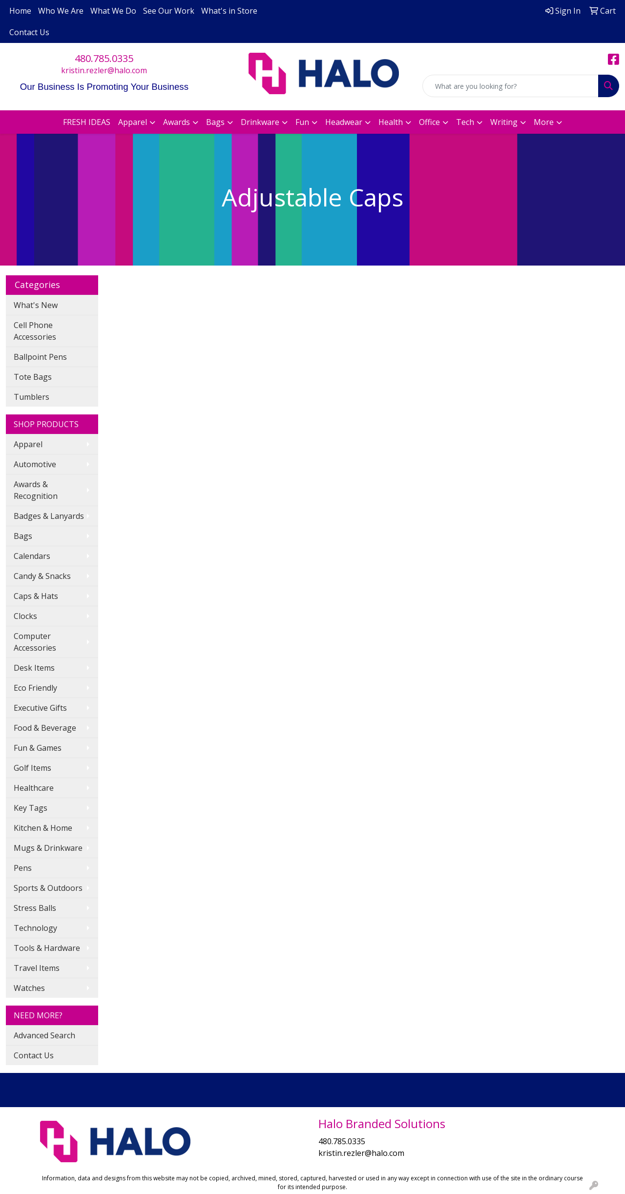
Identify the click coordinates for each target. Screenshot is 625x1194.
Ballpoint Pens (40, 356)
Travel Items (37, 968)
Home (20, 10)
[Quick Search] (510, 86)
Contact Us (29, 32)
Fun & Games (38, 747)
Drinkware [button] (260, 122)
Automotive (35, 464)
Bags (23, 536)
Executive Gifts (40, 707)
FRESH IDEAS (86, 122)
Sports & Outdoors (48, 888)
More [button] (544, 122)
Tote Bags (33, 376)
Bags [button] (215, 122)
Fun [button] (302, 122)
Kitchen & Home (43, 828)
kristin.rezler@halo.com (104, 70)
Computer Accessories (35, 642)
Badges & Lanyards (49, 516)
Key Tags (30, 808)
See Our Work (168, 10)
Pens (23, 868)
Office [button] (429, 122)
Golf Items (32, 767)
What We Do (113, 10)
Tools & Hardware (47, 948)
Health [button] (390, 122)
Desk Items (34, 667)
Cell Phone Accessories (35, 331)
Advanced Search (44, 1035)
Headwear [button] (343, 122)
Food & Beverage (45, 727)
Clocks (25, 616)
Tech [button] (465, 122)
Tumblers (31, 396)
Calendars (32, 556)
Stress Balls (35, 908)
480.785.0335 (104, 58)
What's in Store (229, 10)
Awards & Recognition (36, 490)
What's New (36, 305)
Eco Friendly (35, 687)
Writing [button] (504, 122)
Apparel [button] (132, 122)
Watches (29, 988)
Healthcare (34, 787)
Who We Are (60, 10)
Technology (35, 928)
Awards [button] (176, 122)
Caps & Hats (36, 596)
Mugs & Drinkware (48, 848)
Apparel (28, 444)
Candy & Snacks (42, 576)
